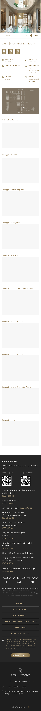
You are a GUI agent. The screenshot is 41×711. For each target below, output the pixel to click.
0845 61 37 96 (7, 563)
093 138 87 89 (8, 518)
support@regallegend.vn (14, 687)
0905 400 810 (8, 528)
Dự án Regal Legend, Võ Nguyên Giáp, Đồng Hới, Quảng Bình (20, 692)
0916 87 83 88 (8, 538)
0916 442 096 (7, 549)
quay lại (7, 35)
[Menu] (5, 4)
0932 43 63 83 (26, 508)
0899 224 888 (8, 503)
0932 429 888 (8, 496)
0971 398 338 (7, 572)
